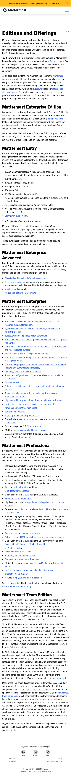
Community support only (16, 215)
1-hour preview (57, 61)
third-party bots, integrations (37, 502)
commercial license (57, 118)
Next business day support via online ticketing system (29, 570)
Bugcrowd (37, 88)
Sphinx (30, 771)
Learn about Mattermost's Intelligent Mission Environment (33, 3)
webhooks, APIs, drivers (46, 509)
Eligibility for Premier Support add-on (22, 415)
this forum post (59, 678)
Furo (49, 771)
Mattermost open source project (34, 689)
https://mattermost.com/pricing (16, 586)
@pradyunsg (41, 771)
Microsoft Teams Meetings (37, 563)
